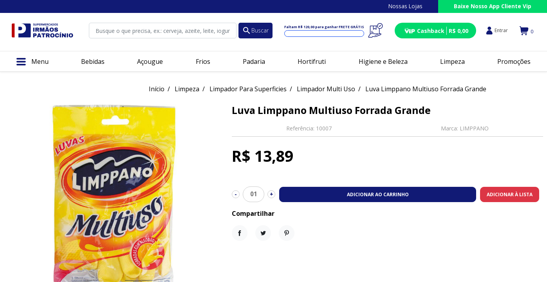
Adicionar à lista (510, 194)
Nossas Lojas (405, 6)
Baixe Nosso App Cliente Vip (492, 6)
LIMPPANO (474, 128)
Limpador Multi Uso (326, 89)
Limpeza (187, 89)
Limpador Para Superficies (248, 89)
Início (156, 89)
